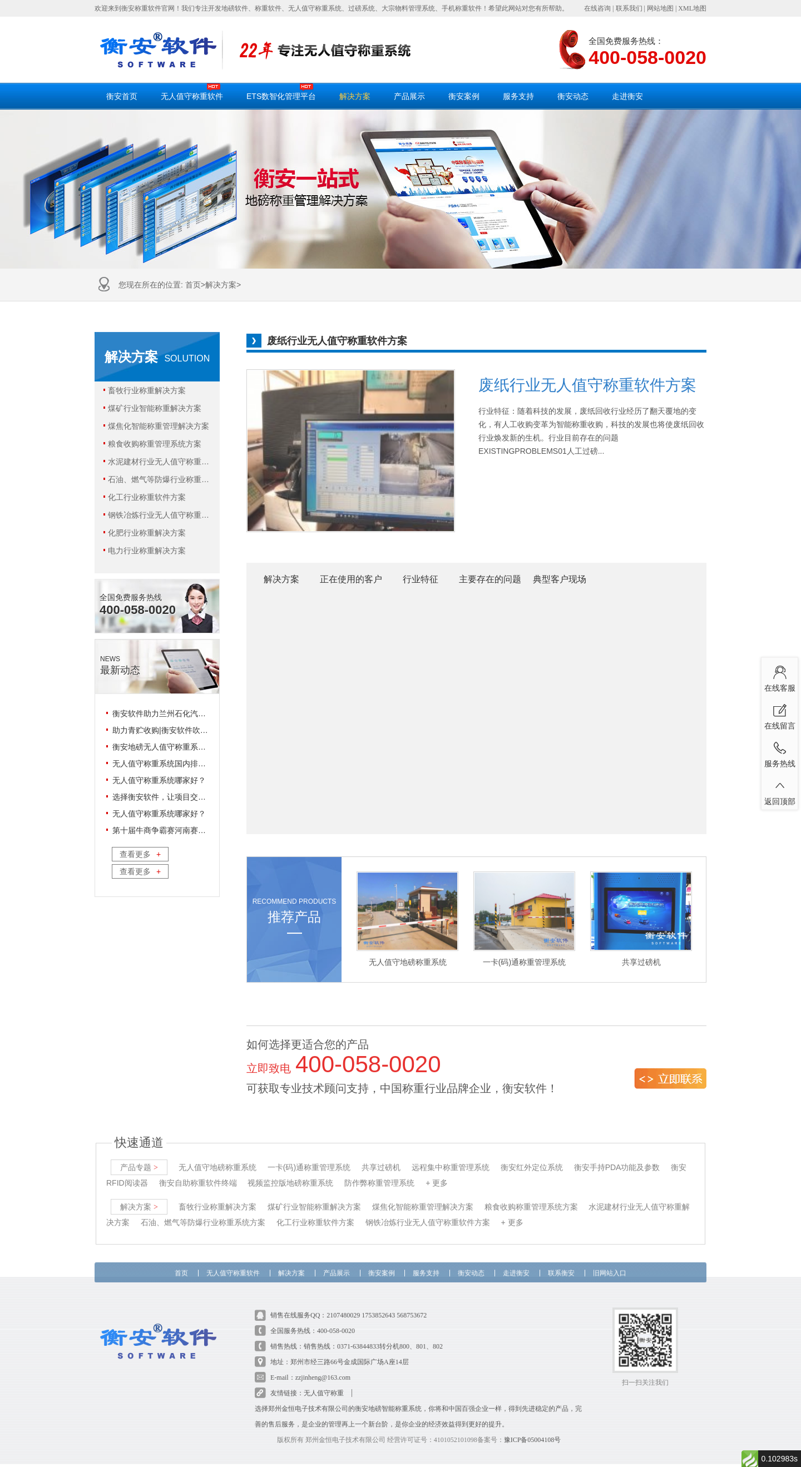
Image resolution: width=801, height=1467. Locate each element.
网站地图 (660, 8)
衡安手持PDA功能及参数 (617, 1153)
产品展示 (409, 96)
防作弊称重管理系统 (379, 1169)
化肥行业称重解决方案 (144, 532)
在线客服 (780, 676)
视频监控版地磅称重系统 (290, 1169)
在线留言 (780, 714)
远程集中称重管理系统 (451, 1153)
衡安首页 (121, 96)
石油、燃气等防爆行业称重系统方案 (157, 479)
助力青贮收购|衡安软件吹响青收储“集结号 (184, 730)
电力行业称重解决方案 (144, 550)
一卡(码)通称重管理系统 (309, 1153)
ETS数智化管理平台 (281, 92)
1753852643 (378, 1302)
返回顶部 (780, 790)
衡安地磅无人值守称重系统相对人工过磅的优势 (194, 746)
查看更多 (140, 854)
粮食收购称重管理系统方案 (152, 443)
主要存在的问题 (490, 579)
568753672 (412, 1302)
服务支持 (518, 96)
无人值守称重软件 (192, 92)
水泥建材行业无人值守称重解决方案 (157, 461)
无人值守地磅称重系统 (217, 1153)
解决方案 (354, 96)
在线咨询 (597, 8)
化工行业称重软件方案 (144, 497)
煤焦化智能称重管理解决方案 (156, 426)
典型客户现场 (559, 579)
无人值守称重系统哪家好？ (159, 780)
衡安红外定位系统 (532, 1153)
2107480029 (343, 1302)
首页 (193, 284)
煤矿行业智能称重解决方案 (152, 408)
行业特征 (420, 579)
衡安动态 (573, 96)
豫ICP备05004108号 (532, 1426)
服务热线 (780, 752)
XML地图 (692, 8)
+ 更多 (437, 1169)
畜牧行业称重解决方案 (144, 390)
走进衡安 (627, 96)
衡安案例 (463, 96)
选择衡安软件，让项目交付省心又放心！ (182, 796)
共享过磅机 (381, 1153)
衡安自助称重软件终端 (198, 1169)
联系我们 (629, 8)
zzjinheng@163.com (322, 1364)
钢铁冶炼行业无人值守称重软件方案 (157, 515)
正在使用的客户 (351, 579)
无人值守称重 (324, 1380)
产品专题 (139, 1153)
